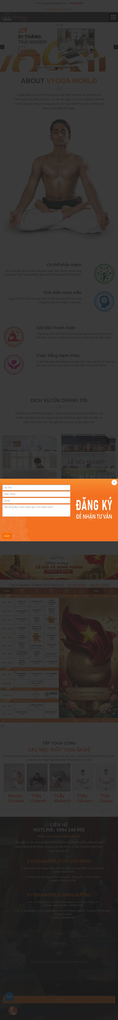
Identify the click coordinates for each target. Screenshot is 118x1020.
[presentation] (30, 525)
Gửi (7, 535)
